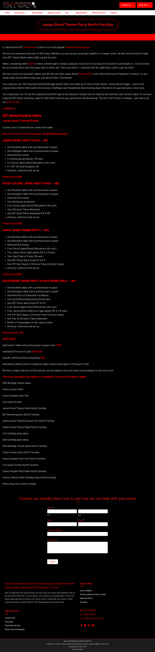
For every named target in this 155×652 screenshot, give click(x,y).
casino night (29, 47)
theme (31, 63)
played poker (85, 73)
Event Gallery (86, 590)
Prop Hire (9, 622)
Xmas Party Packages (15, 629)
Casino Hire (10, 618)
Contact (83, 602)
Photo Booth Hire (12, 625)
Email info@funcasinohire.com (59, 37)
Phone (50, 520)
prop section (13, 102)
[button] (127, 5)
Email (81, 520)
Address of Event (54, 530)
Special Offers (86, 598)
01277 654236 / (89, 37)
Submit (52, 562)
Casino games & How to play (93, 594)
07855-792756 (104, 37)
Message (51, 540)
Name (50, 507)
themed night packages (78, 47)
